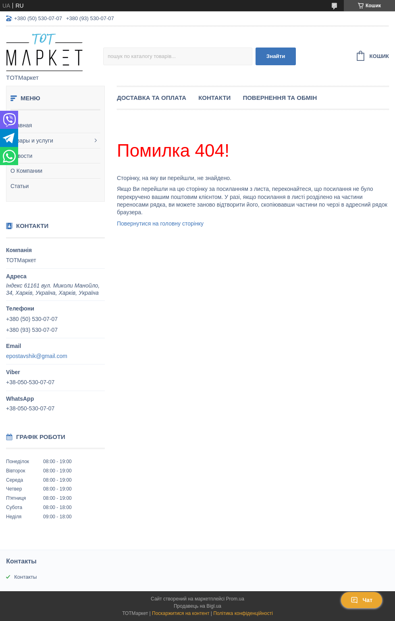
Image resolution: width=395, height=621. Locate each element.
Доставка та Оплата (151, 98)
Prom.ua (235, 599)
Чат (361, 600)
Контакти (214, 98)
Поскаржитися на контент (180, 613)
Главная (21, 125)
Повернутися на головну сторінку (160, 223)
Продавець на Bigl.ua (197, 606)
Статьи (19, 186)
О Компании (26, 171)
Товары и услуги (31, 140)
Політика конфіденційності (243, 613)
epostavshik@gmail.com (36, 356)
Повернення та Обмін (280, 98)
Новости (21, 156)
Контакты (25, 577)
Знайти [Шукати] (275, 56)
